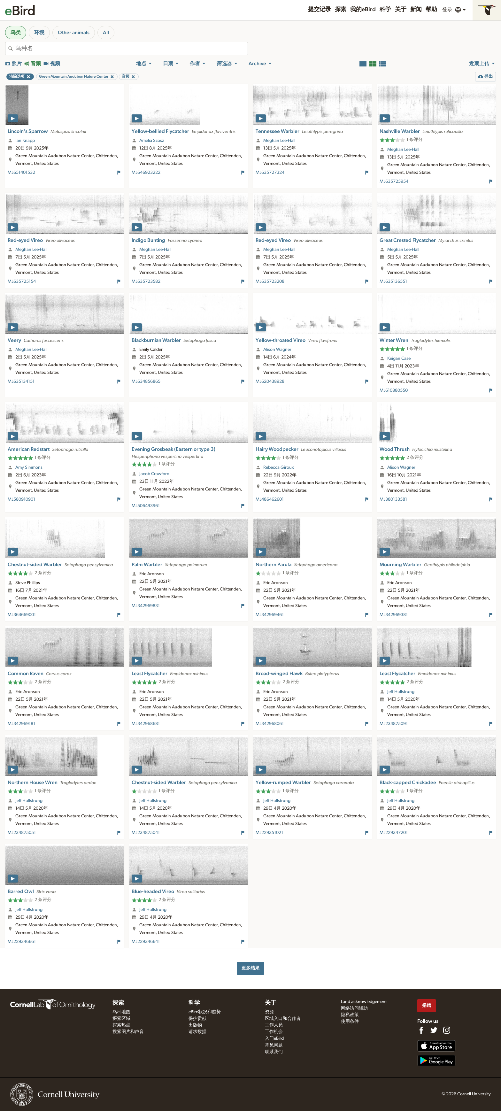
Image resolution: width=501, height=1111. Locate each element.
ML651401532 (21, 172)
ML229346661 (22, 941)
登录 (447, 9)
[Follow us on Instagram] (447, 1030)
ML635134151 (21, 381)
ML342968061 (270, 723)
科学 (385, 9)
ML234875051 (22, 832)
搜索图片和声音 (128, 1032)
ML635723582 (146, 281)
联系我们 (274, 1052)
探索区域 (121, 1018)
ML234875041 (146, 832)
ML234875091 (394, 723)
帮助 (431, 9)
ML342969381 (394, 615)
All (106, 32)
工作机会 (274, 1032)
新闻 (416, 9)
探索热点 (121, 1025)
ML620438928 (270, 381)
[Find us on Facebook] (421, 1030)
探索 (340, 9)
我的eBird (363, 9)
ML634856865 (146, 381)
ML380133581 (393, 499)
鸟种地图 (121, 1012)
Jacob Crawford (154, 474)
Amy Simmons (28, 467)
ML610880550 (394, 390)
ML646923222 (146, 172)
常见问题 (274, 1045)
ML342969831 (146, 606)
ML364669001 (22, 615)
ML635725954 (394, 181)
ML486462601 (270, 499)
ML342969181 (21, 723)
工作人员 (274, 1025)
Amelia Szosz (151, 140)
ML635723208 (270, 281)
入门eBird (274, 1038)
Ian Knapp (25, 140)
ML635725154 (22, 281)
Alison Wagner (277, 349)
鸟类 (16, 32)
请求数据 (197, 1032)
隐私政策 (350, 1015)
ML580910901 (21, 499)
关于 (400, 9)
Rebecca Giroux (278, 467)
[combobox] (132, 48)
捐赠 (426, 1005)
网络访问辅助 (354, 1008)
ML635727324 (270, 172)
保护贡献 (197, 1018)
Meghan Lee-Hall (279, 140)
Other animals (73, 32)
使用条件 (350, 1021)
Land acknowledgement (364, 1001)
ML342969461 (270, 615)
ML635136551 (393, 281)
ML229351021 (269, 832)
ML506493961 (146, 506)
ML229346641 (146, 941)
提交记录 (319, 9)
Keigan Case (399, 358)
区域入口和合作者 (283, 1018)
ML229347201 (394, 832)
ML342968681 (146, 723)
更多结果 (250, 968)
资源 (269, 1012)
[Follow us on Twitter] (434, 1030)
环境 (39, 32)
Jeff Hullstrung (400, 692)
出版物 (195, 1025)
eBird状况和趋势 (205, 1012)
